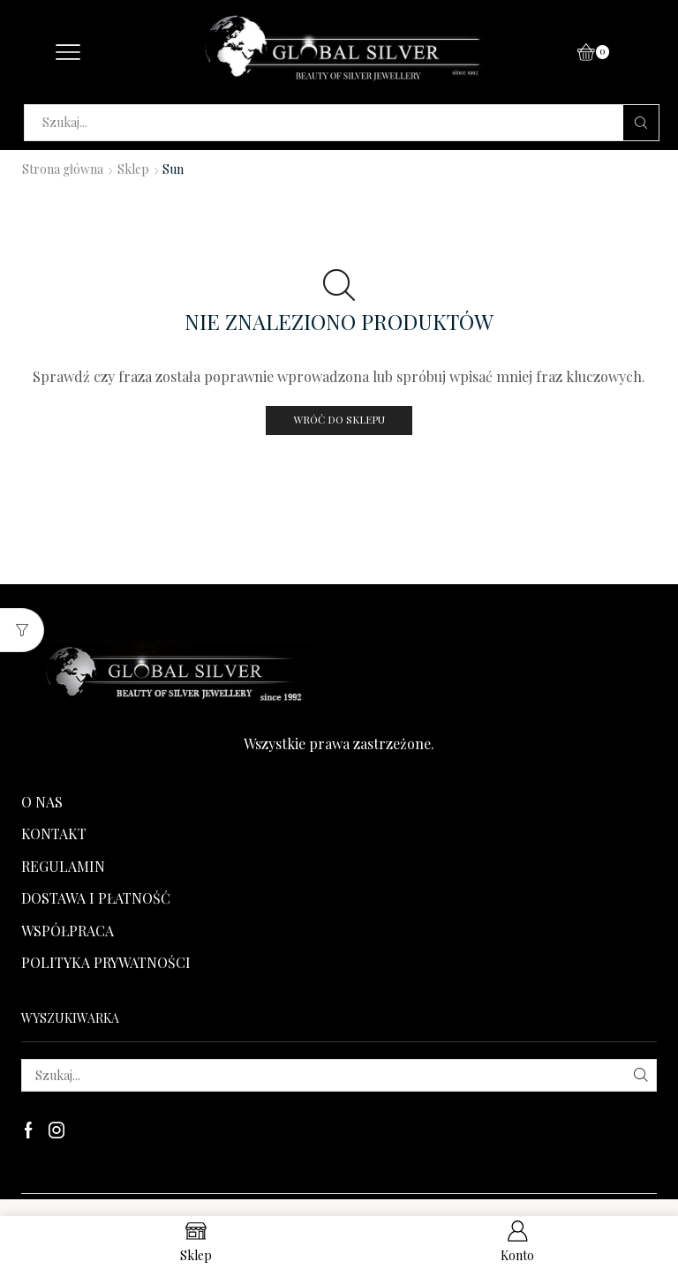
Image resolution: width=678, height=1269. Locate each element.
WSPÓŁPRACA (67, 930)
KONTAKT (54, 833)
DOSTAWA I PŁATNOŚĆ (95, 898)
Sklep (133, 169)
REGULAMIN (63, 866)
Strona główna (62, 169)
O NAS (42, 801)
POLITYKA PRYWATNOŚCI (106, 962)
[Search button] (641, 122)
